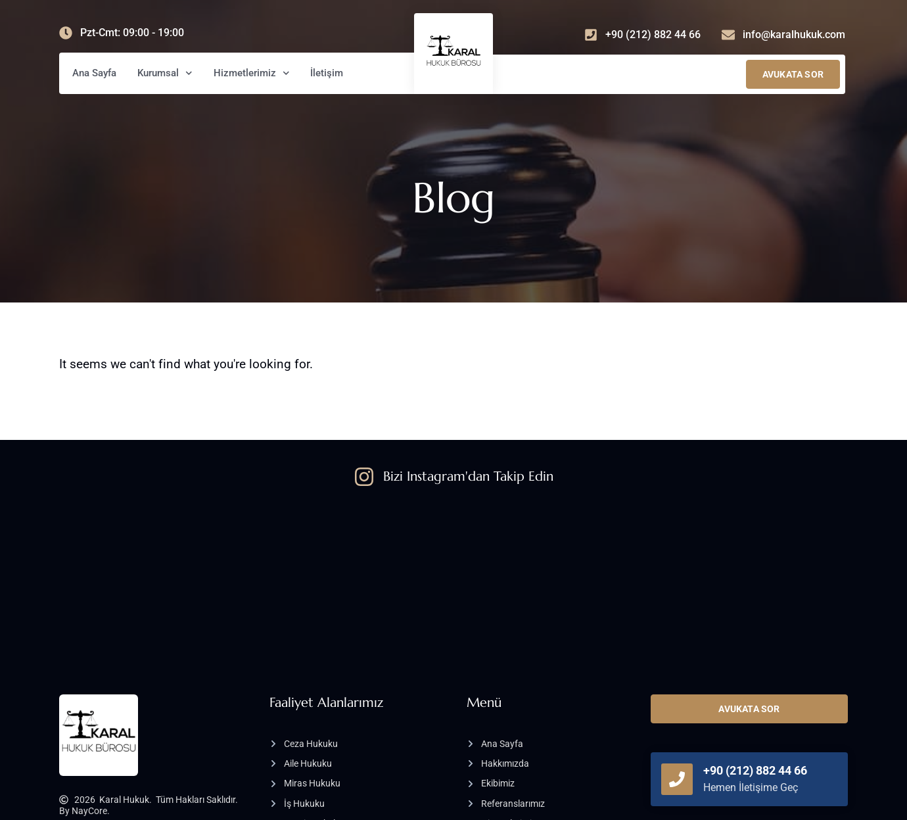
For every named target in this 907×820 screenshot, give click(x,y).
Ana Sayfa (94, 73)
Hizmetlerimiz (252, 73)
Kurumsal (165, 73)
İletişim (326, 73)
